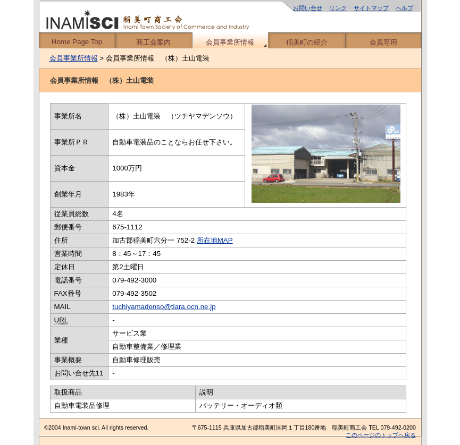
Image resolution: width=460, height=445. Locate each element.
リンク (338, 8)
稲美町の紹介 (307, 42)
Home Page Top (77, 42)
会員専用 (383, 42)
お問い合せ (307, 8)
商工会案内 (153, 42)
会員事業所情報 (230, 42)
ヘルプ (404, 8)
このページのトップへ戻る (381, 435)
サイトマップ (371, 8)
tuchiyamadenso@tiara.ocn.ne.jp (163, 307)
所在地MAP (215, 240)
